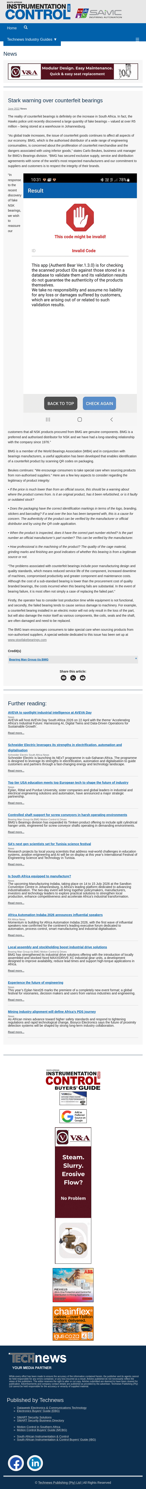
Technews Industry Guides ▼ (32, 39)
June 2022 (14, 108)
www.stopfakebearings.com (27, 640)
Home (12, 28)
